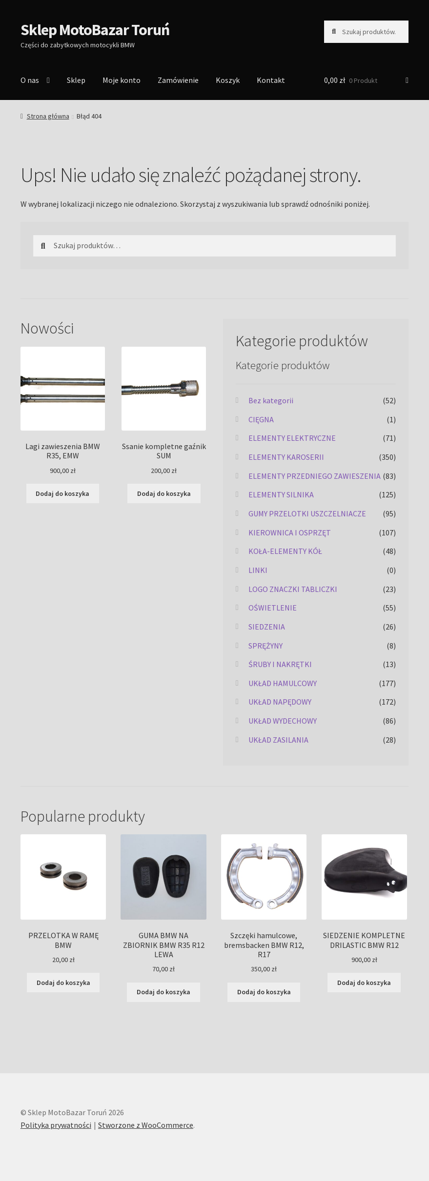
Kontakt (271, 80)
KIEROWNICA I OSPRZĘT (289, 532)
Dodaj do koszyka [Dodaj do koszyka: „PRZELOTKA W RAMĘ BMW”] (63, 982)
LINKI (257, 570)
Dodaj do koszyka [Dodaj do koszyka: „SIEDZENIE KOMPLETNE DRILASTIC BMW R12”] (364, 982)
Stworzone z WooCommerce (145, 1125)
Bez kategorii (270, 400)
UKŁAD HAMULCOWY (282, 683)
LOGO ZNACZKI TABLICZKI (292, 589)
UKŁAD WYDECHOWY (282, 721)
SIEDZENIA (266, 626)
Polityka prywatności (55, 1125)
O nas (29, 80)
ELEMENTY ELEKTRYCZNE (292, 438)
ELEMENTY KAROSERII (286, 457)
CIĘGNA (261, 419)
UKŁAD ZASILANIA (278, 740)
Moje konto (121, 80)
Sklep (76, 80)
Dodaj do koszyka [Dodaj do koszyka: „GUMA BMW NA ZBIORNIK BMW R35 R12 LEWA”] (163, 991)
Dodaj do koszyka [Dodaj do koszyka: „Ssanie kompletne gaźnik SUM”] (164, 493)
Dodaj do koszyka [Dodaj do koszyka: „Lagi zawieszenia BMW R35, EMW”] (62, 493)
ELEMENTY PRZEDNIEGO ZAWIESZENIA (314, 476)
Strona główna (48, 116)
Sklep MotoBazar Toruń (94, 29)
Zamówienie (178, 80)
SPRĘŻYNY (265, 645)
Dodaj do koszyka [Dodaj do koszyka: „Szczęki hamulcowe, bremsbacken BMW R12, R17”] (264, 991)
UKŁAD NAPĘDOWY (279, 702)
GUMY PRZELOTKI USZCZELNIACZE (307, 513)
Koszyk (228, 80)
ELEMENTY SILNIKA (281, 494)
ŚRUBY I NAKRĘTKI (280, 664)
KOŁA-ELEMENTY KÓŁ (285, 551)
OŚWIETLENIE (272, 607)
